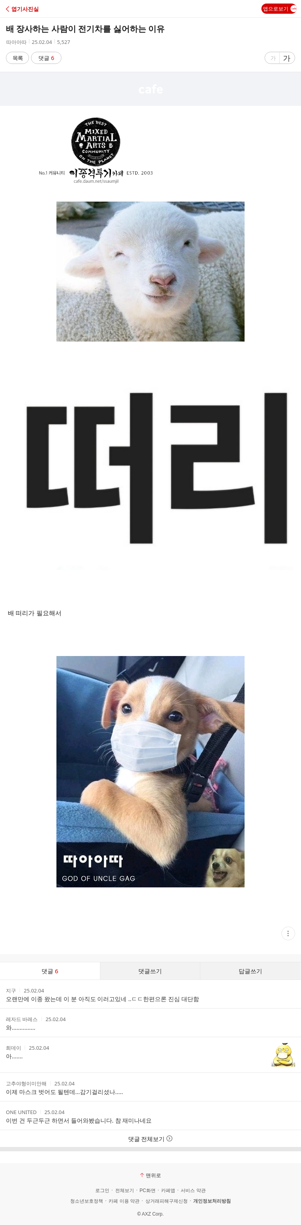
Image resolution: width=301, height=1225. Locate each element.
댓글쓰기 (150, 971)
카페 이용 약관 (124, 1201)
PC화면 (148, 1190)
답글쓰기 (250, 971)
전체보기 (124, 1190)
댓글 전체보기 (150, 1139)
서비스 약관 (193, 1190)
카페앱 (168, 1190)
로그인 (102, 1190)
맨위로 (150, 1175)
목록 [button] (18, 58)
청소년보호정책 (86, 1201)
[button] (40, 9)
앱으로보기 (280, 8)
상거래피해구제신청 (166, 1201)
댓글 (46, 58)
